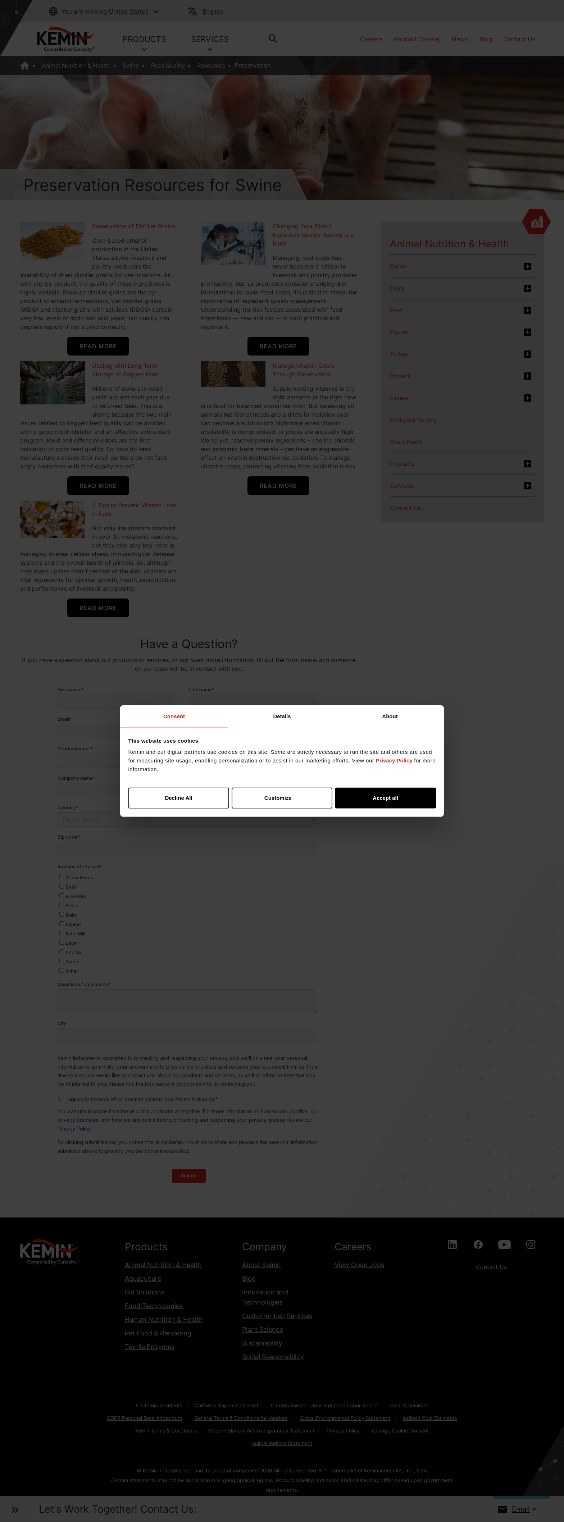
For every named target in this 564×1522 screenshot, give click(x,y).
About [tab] (389, 716)
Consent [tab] (174, 716)
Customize (282, 798)
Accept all (385, 798)
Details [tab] (282, 716)
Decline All (178, 798)
